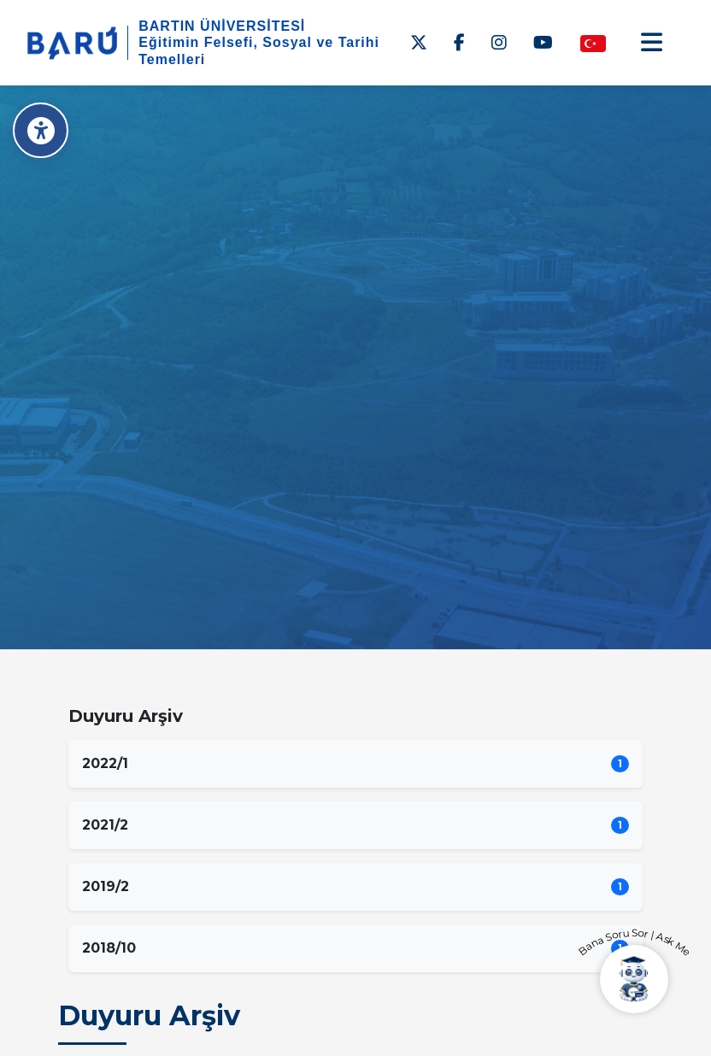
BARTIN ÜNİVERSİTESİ (221, 26)
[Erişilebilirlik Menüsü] (40, 130)
